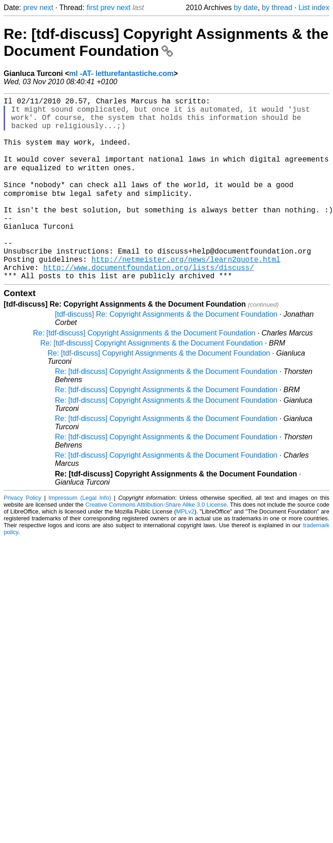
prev (30, 7)
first (92, 7)
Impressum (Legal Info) (79, 536)
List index (313, 7)
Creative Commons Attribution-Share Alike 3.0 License (155, 543)
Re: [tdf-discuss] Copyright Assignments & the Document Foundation (166, 42)
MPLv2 (185, 549)
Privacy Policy (22, 536)
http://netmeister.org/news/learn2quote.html (185, 294)
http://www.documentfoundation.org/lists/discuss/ (148, 304)
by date (246, 7)
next (46, 7)
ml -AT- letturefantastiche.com (121, 73)
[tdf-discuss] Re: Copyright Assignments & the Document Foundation (166, 353)
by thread (277, 7)
